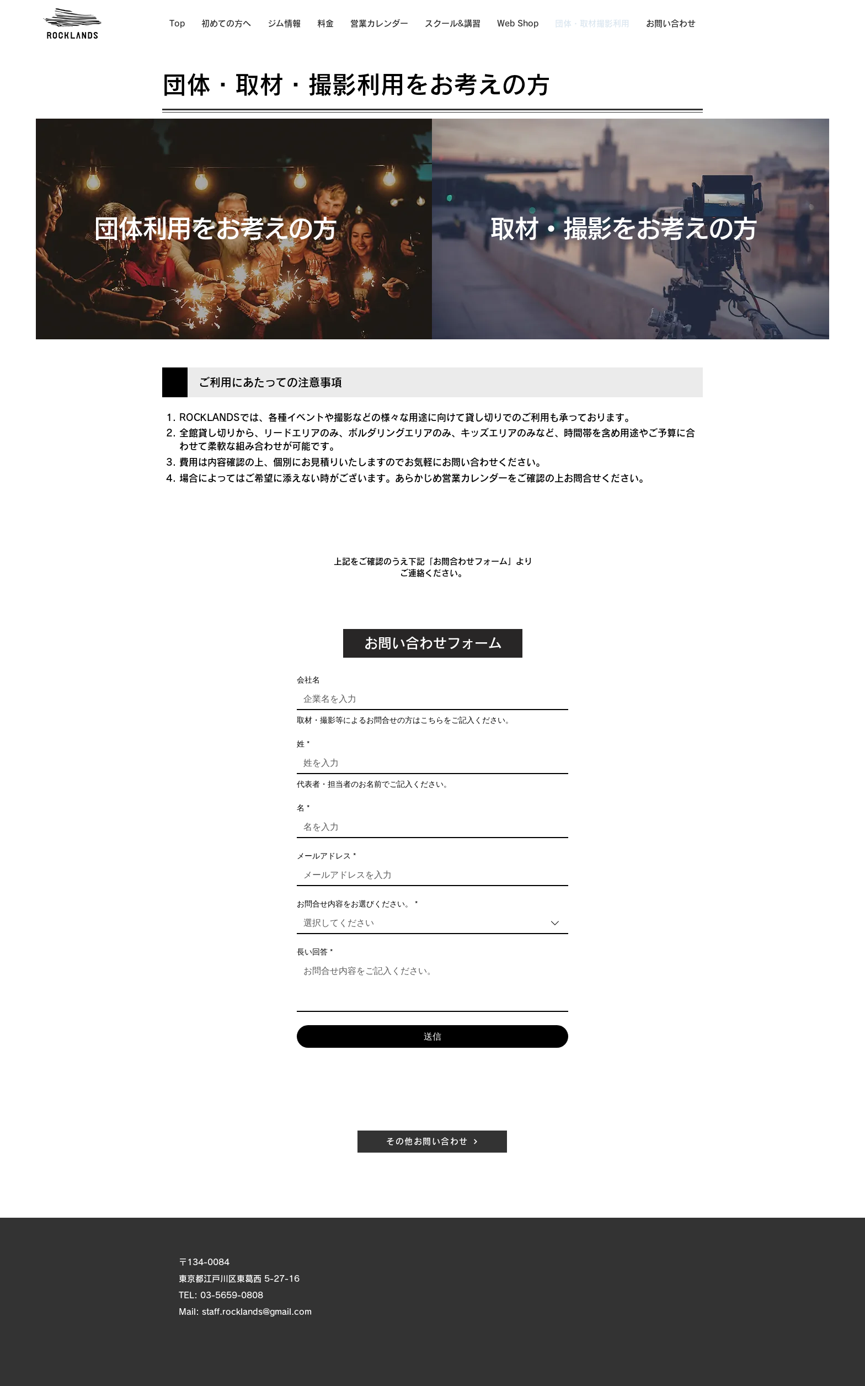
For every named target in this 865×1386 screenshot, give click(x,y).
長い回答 (315, 952)
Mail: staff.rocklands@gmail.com (245, 1312)
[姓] (429, 763)
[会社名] (429, 699)
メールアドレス (326, 856)
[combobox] (432, 923)
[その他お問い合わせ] (432, 1142)
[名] (429, 827)
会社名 (308, 679)
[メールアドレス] (429, 875)
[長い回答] (432, 986)
